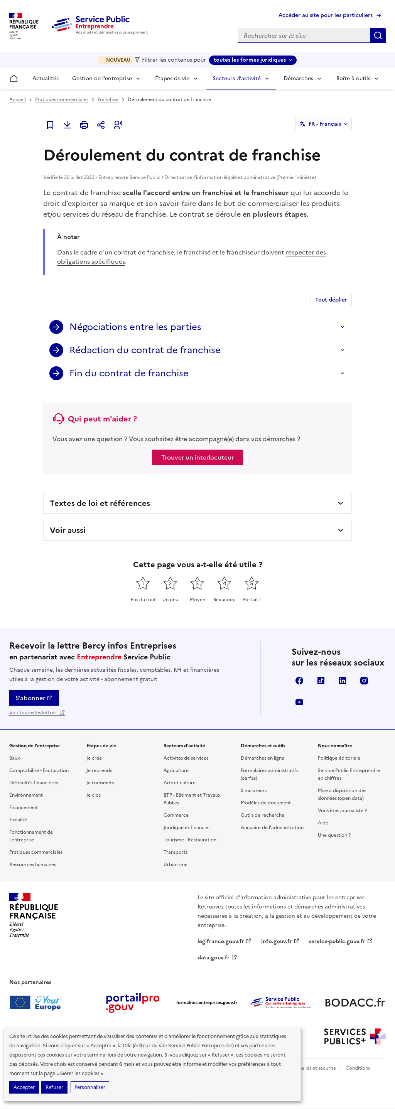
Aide (323, 822)
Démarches (298, 78)
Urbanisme (175, 864)
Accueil (17, 99)
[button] (118, 125)
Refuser (54, 1087)
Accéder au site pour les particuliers (326, 15)
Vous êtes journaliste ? (342, 810)
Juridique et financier (187, 827)
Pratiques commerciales (61, 99)
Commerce (176, 815)
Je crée (94, 758)
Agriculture (176, 770)
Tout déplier (331, 300)
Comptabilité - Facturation (39, 770)
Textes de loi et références (100, 503)
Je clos (93, 795)
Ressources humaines (32, 864)
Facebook (299, 680)
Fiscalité (18, 819)
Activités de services (186, 758)
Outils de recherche (262, 815)
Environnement (26, 795)
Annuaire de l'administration (272, 827)
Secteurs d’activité (237, 78)
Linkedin (342, 680)
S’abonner (34, 698)
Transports (175, 852)
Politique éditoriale (339, 758)
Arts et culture (180, 782)
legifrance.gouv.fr (225, 941)
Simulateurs (254, 790)
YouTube (299, 702)
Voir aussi (68, 530)
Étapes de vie (172, 78)
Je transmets (100, 782)
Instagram (364, 680)
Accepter (24, 1087)
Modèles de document (266, 802)
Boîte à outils (353, 78)
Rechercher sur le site (378, 35)
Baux (14, 758)
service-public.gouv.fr (341, 941)
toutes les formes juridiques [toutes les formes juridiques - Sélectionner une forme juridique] (250, 60)
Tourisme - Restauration (190, 839)
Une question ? (334, 835)
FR (325, 124)
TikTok (321, 680)
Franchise (108, 99)
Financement (23, 807)
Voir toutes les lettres (37, 712)
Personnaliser (89, 1087)
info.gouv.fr (280, 941)
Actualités (45, 78)
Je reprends (99, 770)
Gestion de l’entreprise (102, 78)
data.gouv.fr (217, 958)
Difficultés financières (33, 782)
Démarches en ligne (262, 758)
